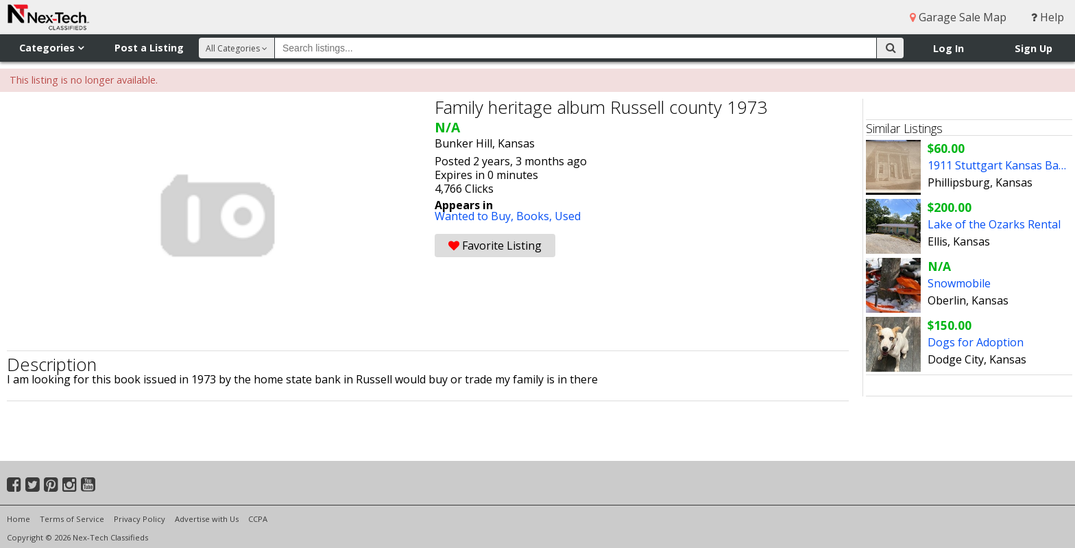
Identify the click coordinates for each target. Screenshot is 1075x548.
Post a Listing (149, 47)
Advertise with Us (207, 519)
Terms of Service (72, 519)
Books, (535, 216)
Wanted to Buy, (475, 216)
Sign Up (1033, 48)
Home (18, 519)
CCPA (257, 519)
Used (568, 216)
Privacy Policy (139, 519)
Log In (948, 48)
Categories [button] (51, 47)
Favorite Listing (495, 245)
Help (1047, 17)
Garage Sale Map (958, 17)
